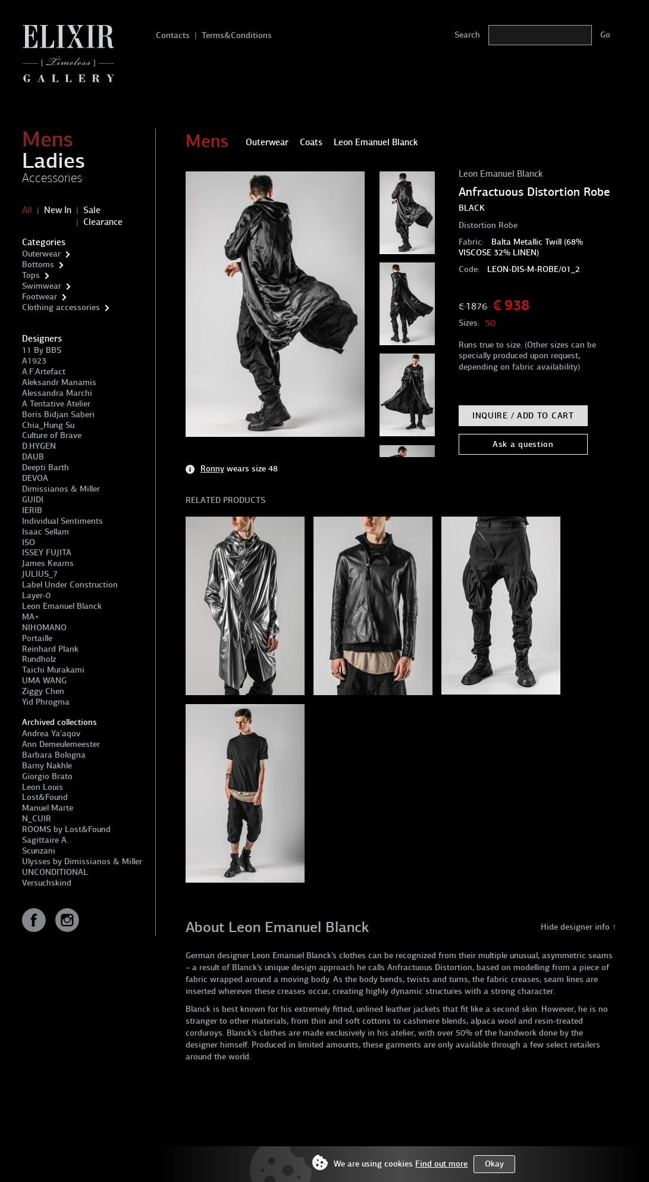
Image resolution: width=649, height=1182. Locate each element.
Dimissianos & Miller (61, 489)
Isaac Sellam (45, 532)
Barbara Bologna (54, 755)
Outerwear (41, 254)
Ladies (53, 161)
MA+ (30, 617)
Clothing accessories (61, 307)
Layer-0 (36, 595)
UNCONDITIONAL (55, 872)
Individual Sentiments (62, 521)
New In (57, 210)
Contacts (173, 35)
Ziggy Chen (43, 691)
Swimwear (41, 286)
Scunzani (38, 851)
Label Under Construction (70, 585)
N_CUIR (36, 819)
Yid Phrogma (46, 702)
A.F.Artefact (43, 372)
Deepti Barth (45, 467)
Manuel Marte (47, 808)
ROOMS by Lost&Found (66, 829)
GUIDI (32, 500)
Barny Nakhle (47, 766)
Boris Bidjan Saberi (58, 414)
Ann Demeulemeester (61, 744)
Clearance (103, 222)
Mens (47, 139)
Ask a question (523, 444)
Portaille (37, 638)
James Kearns (48, 563)
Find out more (441, 1164)
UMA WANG (44, 681)
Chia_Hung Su (48, 425)
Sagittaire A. (45, 840)
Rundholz (39, 659)
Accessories (52, 178)
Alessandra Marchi (57, 393)
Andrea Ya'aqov (51, 733)
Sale (92, 210)
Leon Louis (42, 787)
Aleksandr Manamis (59, 382)
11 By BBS (41, 350)
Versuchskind (46, 883)
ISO (28, 542)
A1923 (34, 361)
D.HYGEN (39, 446)
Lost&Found (45, 797)
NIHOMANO (44, 628)
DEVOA (35, 478)
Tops (31, 275)
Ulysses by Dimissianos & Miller (82, 861)
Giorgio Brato (47, 776)
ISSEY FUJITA (46, 553)
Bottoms (38, 264)
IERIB (32, 510)
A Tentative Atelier (56, 404)
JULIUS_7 (40, 574)
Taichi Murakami (53, 670)
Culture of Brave (51, 435)
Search (467, 35)
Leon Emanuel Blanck (62, 606)
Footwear (39, 297)
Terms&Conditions (237, 35)
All (27, 210)
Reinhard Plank (50, 649)
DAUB (33, 457)
